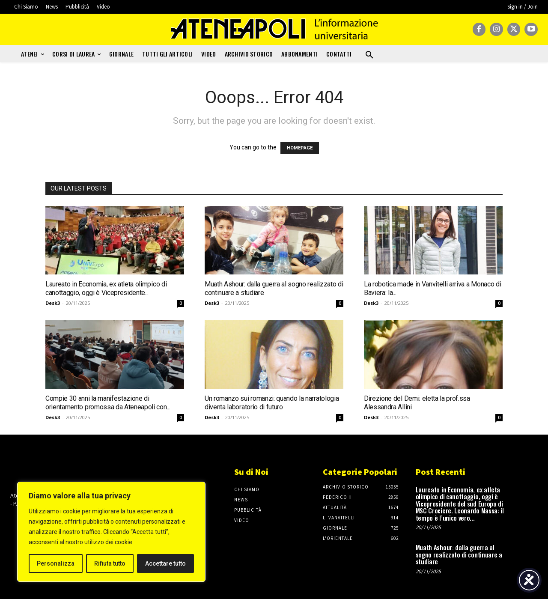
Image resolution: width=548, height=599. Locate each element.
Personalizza (55, 563)
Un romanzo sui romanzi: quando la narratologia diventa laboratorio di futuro (272, 402)
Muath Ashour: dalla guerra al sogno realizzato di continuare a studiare (459, 554)
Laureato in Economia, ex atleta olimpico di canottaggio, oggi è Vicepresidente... (106, 288)
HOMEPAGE (300, 148)
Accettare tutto (165, 563)
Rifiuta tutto (109, 563)
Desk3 (52, 303)
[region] (111, 532)
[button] (369, 55)
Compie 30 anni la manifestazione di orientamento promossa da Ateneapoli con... (107, 402)
